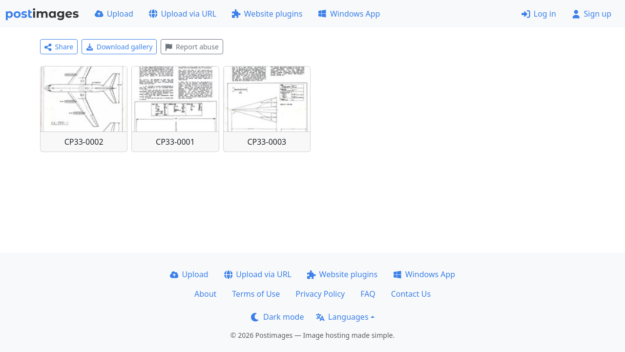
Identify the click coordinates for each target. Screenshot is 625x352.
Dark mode (277, 316)
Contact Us (411, 293)
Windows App (349, 13)
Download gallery (119, 46)
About (205, 293)
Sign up (591, 13)
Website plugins (267, 13)
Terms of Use (256, 293)
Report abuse (191, 46)
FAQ (367, 293)
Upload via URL (182, 13)
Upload (114, 13)
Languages (342, 316)
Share (58, 46)
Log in (538, 13)
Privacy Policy (320, 293)
